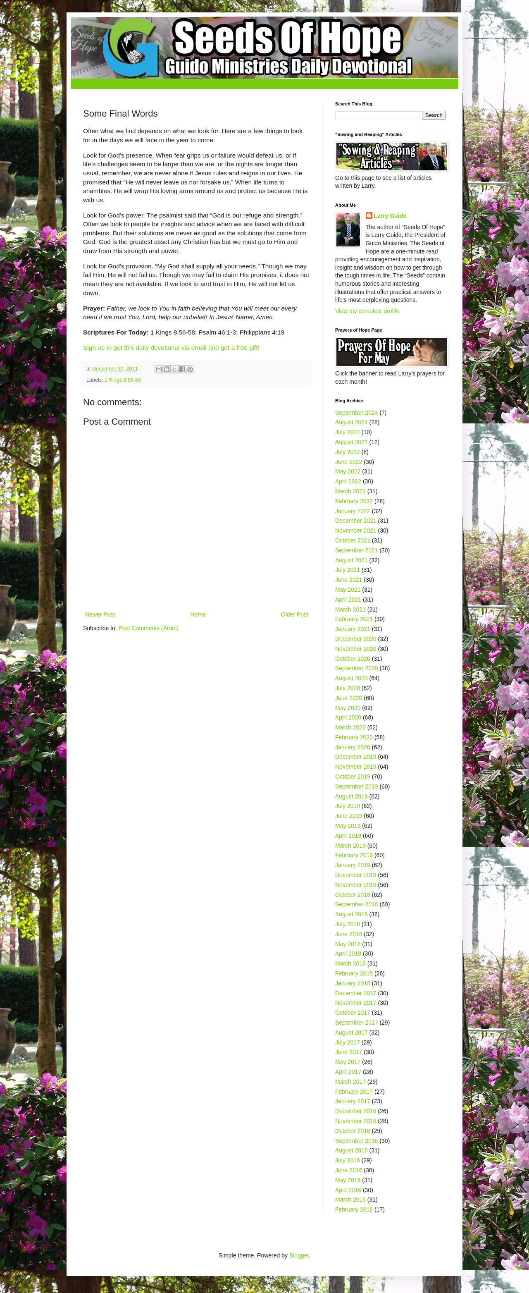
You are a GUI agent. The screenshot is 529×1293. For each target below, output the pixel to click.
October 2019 (352, 776)
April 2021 (348, 599)
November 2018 (355, 885)
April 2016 (348, 1190)
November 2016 (355, 1121)
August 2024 (351, 422)
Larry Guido (390, 216)
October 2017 (352, 1012)
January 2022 (352, 511)
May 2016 (347, 1180)
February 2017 (354, 1091)
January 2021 (352, 629)
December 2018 (355, 875)
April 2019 (348, 835)
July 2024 (347, 432)
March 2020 (350, 727)
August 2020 (351, 678)
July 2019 (347, 806)
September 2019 (356, 786)
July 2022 (347, 452)
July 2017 (347, 1042)
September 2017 (356, 1022)
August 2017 (351, 1032)
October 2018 (352, 894)
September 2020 (356, 668)
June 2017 (348, 1052)
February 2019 (354, 855)
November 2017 (355, 1002)
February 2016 (354, 1209)
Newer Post (100, 614)
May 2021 (347, 589)
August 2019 (351, 796)
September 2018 (356, 904)
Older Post (294, 614)
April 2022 (348, 481)
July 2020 (347, 688)
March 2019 (350, 845)
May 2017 (347, 1062)
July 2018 (347, 924)
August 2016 (351, 1150)
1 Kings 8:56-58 (123, 380)
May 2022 (347, 471)
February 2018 (354, 973)
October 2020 (352, 658)
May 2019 (347, 825)
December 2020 (355, 639)
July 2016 (347, 1160)
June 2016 (348, 1170)
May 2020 (347, 708)
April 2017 (348, 1071)
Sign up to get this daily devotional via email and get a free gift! (171, 347)
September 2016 (356, 1141)
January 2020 (352, 747)
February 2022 (354, 501)
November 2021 (355, 530)
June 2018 (348, 934)
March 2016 (350, 1199)
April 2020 (348, 717)
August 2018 (351, 914)
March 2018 (350, 963)
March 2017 (350, 1081)
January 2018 (352, 983)
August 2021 (351, 560)
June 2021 (348, 579)
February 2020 (354, 737)
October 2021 (352, 540)
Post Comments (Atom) (149, 628)
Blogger (299, 1255)
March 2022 (350, 491)
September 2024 (356, 412)
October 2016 (352, 1131)
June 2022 (348, 462)
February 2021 (354, 619)
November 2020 (355, 648)
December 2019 (355, 756)
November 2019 (355, 766)
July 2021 (347, 569)
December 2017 (355, 993)
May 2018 (347, 944)
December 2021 (355, 520)
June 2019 (348, 816)
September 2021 (356, 550)
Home (197, 614)
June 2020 (348, 698)
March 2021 (350, 609)
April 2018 (348, 953)
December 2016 (355, 1111)
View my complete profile (367, 311)
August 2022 (351, 442)
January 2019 (352, 865)
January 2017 (352, 1101)
